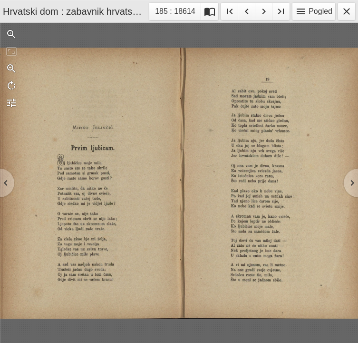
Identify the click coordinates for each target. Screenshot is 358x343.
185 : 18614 (175, 12)
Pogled (313, 11)
